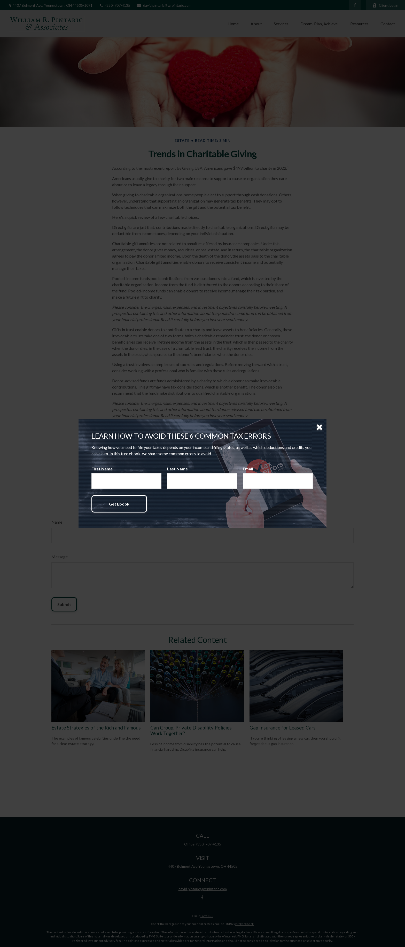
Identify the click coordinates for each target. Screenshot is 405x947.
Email (248, 468)
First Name (102, 468)
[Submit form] (119, 504)
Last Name (177, 468)
